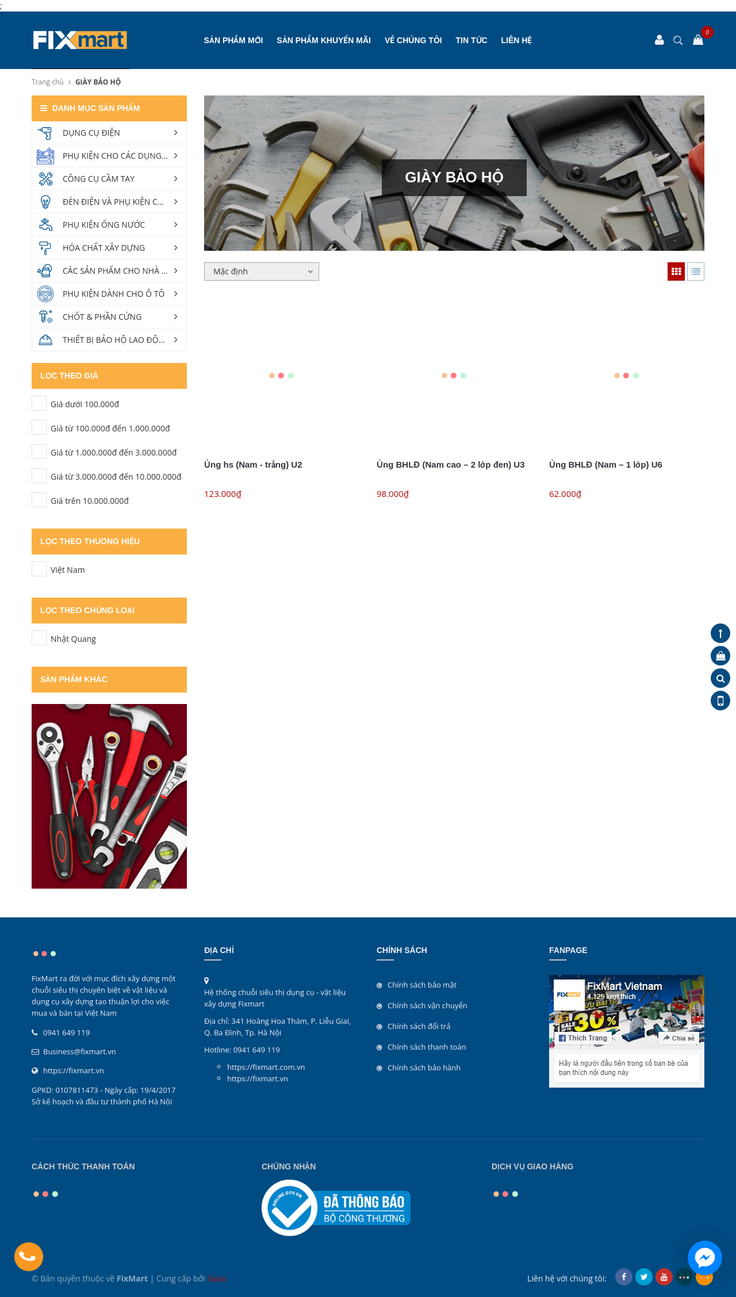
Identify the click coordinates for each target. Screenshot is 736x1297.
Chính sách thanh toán (427, 1047)
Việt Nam (39, 568)
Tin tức (472, 40)
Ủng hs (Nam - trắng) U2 (253, 464)
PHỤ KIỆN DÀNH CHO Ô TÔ (113, 293)
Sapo (217, 1278)
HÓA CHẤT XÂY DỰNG (104, 247)
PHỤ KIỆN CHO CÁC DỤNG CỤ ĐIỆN (124, 155)
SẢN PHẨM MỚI (233, 40)
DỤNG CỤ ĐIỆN (91, 132)
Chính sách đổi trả (419, 1026)
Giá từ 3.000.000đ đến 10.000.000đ (39, 475)
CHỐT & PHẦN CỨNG (102, 316)
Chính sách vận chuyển (427, 1005)
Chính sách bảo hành (424, 1067)
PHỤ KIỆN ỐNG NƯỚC (104, 224)
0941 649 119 (66, 1032)
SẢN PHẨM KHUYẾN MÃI (324, 40)
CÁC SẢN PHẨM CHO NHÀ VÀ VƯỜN (124, 270)
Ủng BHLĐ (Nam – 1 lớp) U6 (605, 464)
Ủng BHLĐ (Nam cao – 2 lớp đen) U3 (451, 464)
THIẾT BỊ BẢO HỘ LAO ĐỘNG (116, 339)
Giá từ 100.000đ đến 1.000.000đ (39, 427)
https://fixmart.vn (73, 1070)
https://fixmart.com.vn (266, 1067)
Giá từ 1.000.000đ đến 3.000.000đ (39, 451)
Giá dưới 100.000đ (39, 403)
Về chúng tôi (413, 40)
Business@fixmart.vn (79, 1051)
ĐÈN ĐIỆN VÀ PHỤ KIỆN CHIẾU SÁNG (124, 201)
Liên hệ (516, 40)
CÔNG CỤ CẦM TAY (99, 178)
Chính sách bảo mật (422, 985)
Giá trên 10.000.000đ (39, 499)
